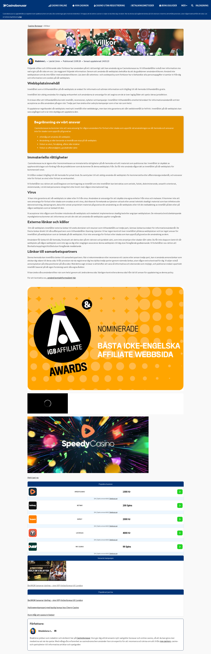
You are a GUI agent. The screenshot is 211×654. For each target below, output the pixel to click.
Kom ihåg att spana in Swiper (41, 614)
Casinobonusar (83, 638)
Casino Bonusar (35, 26)
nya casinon (165, 641)
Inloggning (202, 5)
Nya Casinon (80, 5)
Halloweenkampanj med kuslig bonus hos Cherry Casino (53, 607)
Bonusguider (168, 5)
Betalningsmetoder (142, 5)
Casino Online (57, 5)
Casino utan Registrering (109, 5)
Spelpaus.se (113, 499)
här (20, 17)
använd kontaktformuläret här (61, 277)
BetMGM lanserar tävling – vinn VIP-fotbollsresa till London (55, 585)
